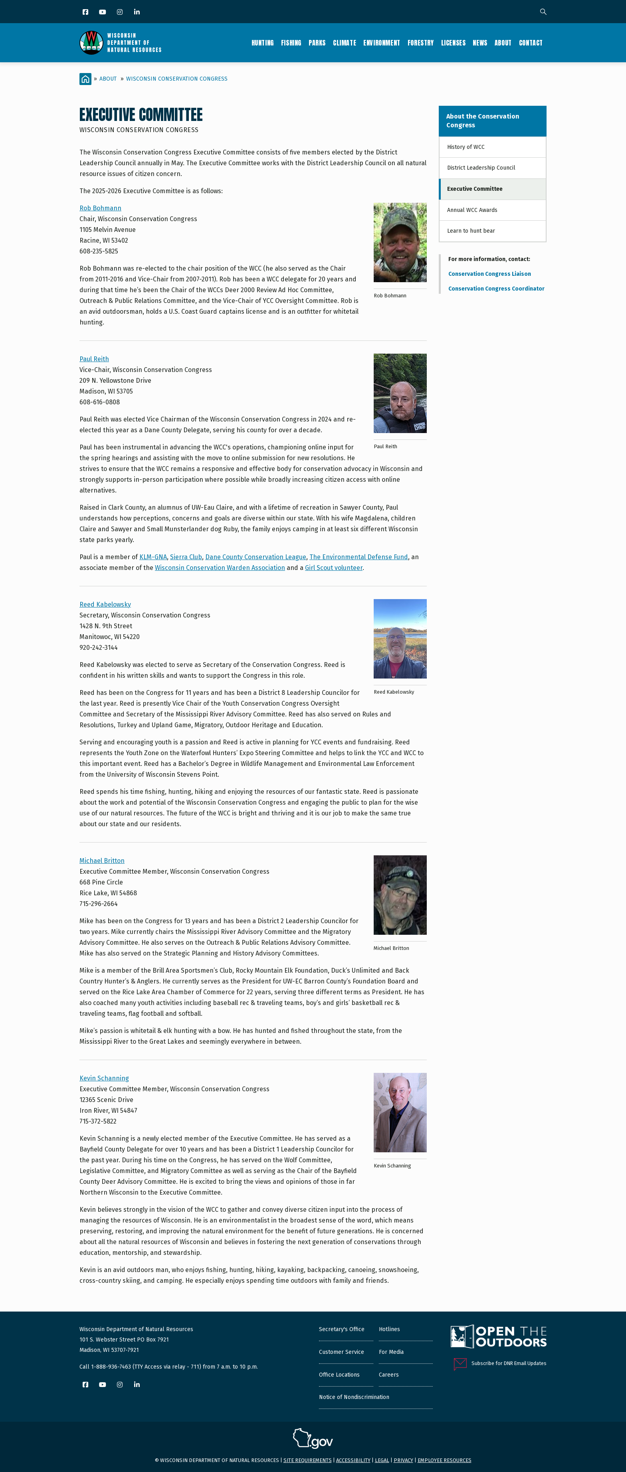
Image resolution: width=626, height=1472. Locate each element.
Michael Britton (102, 861)
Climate (344, 42)
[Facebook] (86, 12)
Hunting (263, 42)
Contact (531, 42)
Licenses (453, 42)
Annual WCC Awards (472, 210)
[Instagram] (120, 12)
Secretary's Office (342, 1329)
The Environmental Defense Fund (358, 557)
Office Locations (339, 1374)
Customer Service (341, 1352)
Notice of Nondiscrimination (354, 1397)
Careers (389, 1374)
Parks (317, 42)
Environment (381, 42)
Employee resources (444, 1460)
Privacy (403, 1460)
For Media (391, 1352)
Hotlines (389, 1329)
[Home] (85, 79)
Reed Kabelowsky (105, 604)
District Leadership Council (481, 167)
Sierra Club (186, 557)
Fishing (291, 42)
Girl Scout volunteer (334, 568)
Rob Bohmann (100, 208)
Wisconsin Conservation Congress (177, 78)
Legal (382, 1460)
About (503, 42)
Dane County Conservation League (255, 557)
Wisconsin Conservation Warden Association (220, 568)
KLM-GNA (153, 557)
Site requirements (307, 1460)
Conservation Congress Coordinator (496, 288)
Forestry (421, 42)
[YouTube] (103, 12)
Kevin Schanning (104, 1078)
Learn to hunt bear (471, 231)
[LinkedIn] (137, 12)
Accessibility (353, 1460)
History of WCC (466, 147)
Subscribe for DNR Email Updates (509, 1363)
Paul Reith (94, 359)
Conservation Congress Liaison (489, 274)
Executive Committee (475, 189)
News (480, 42)
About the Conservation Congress (482, 121)
